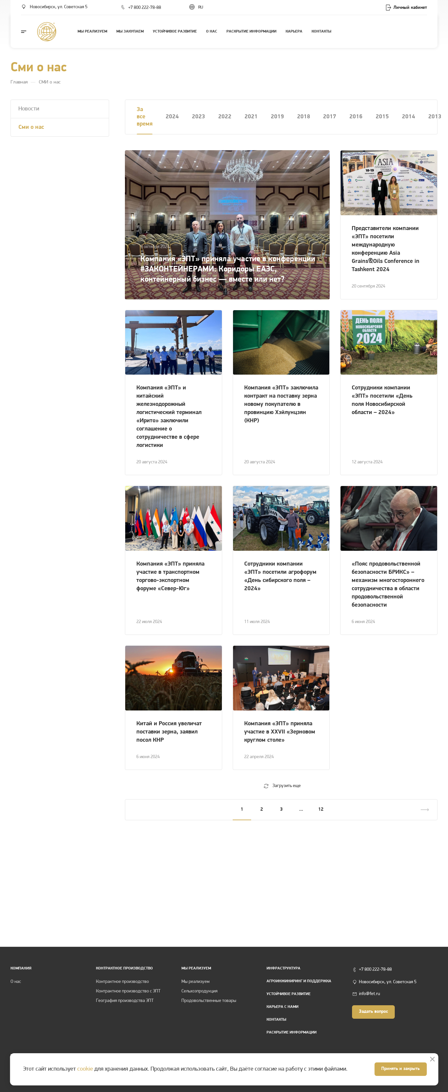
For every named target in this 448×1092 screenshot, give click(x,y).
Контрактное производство (122, 981)
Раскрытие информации (292, 1032)
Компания (21, 968)
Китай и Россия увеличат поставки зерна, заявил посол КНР (169, 732)
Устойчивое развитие (289, 994)
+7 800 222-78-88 (144, 7)
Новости (28, 109)
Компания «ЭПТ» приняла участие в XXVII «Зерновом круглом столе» (279, 732)
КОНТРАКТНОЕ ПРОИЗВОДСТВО (124, 968)
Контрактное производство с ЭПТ (128, 991)
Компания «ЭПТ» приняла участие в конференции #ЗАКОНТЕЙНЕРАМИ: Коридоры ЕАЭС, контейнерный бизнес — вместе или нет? (227, 269)
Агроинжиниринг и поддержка (299, 981)
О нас (16, 981)
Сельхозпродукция (199, 991)
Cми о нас (31, 127)
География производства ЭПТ (124, 1000)
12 (320, 809)
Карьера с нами (282, 1007)
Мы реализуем (196, 968)
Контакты (276, 1020)
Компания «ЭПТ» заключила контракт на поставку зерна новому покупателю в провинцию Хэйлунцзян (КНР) (281, 404)
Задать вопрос (373, 1012)
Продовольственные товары (208, 1000)
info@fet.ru (369, 994)
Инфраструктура (283, 968)
